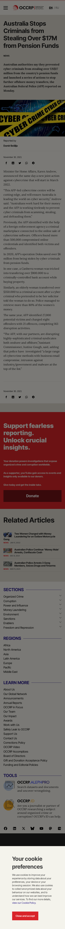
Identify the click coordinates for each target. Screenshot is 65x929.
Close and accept (25, 915)
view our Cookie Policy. (24, 902)
